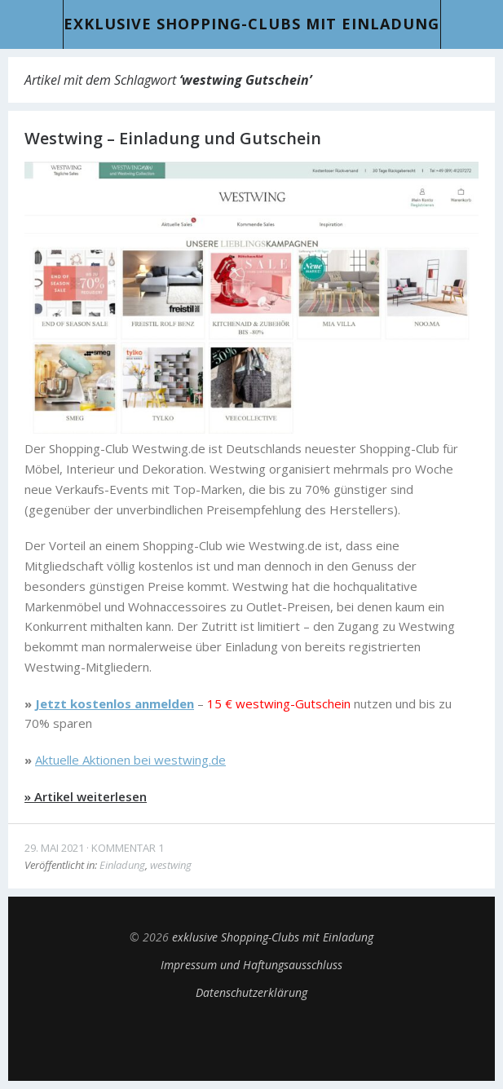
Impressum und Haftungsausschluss (251, 964)
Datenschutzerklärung (251, 992)
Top (252, 1040)
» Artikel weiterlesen (85, 796)
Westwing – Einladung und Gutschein (172, 138)
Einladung (122, 865)
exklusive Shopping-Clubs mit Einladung (251, 23)
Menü (32, 24)
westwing (171, 865)
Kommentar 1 (127, 847)
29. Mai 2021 (54, 847)
